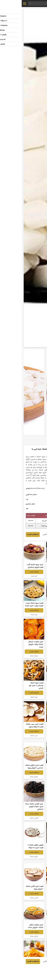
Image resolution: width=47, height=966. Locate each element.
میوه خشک (34, 656)
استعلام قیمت (11, 534)
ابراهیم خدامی (27, 534)
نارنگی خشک (12, 936)
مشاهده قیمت (34, 572)
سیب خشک (12, 736)
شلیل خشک (35, 898)
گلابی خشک (12, 898)
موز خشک (12, 614)
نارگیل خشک (35, 697)
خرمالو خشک (12, 656)
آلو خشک (12, 576)
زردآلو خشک (35, 614)
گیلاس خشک (12, 818)
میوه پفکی (34, 576)
